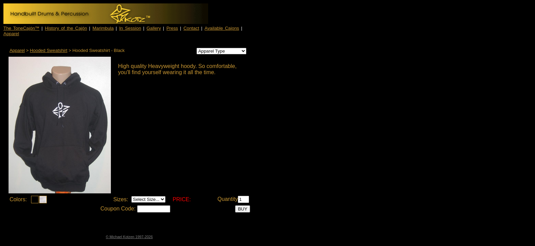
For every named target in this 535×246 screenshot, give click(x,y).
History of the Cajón (66, 28)
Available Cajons (222, 28)
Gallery (154, 28)
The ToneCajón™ (21, 28)
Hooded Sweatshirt (49, 50)
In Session (130, 28)
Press (172, 28)
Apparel (11, 33)
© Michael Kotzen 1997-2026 (129, 237)
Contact (191, 28)
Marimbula (103, 28)
